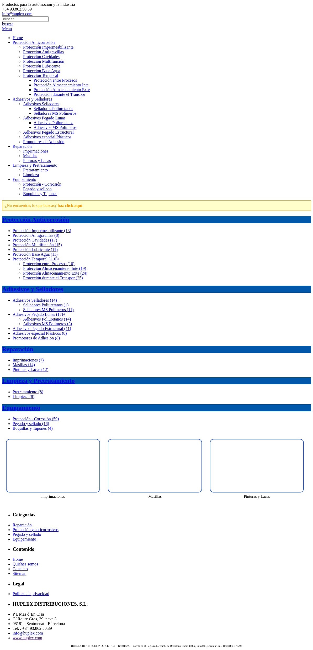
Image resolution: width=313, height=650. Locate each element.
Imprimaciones (35, 151)
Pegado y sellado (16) (31, 423)
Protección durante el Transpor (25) (53, 278)
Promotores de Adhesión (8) (36, 338)
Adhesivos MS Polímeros (55, 127)
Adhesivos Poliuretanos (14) (47, 319)
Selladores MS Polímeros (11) (48, 309)
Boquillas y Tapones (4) (33, 428)
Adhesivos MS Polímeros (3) (47, 324)
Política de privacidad (31, 593)
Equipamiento (24, 179)
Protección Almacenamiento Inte (61, 85)
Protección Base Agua (41, 71)
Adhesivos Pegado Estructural (48, 132)
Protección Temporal (40, 75)
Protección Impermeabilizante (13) (42, 230)
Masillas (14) (24, 365)
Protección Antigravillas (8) (36, 235)
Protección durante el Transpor (59, 94)
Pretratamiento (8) (28, 392)
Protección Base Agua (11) (35, 254)
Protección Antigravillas (43, 52)
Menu (7, 29)
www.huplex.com (27, 638)
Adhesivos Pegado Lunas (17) (39, 314)
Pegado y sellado (37, 189)
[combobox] (25, 19)
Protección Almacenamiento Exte (62, 89)
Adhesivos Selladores (41, 104)
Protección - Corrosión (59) (36, 419)
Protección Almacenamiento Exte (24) (55, 273)
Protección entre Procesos (55, 80)
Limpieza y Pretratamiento (35, 165)
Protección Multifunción (43, 61)
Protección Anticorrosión (34, 42)
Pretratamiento (35, 170)
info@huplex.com (17, 14)
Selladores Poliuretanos (53, 108)
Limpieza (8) (23, 396)
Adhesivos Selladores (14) (36, 300)
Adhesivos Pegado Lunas (44, 118)
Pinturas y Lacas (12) (30, 369)
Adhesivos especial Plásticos (47, 137)
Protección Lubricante (41, 66)
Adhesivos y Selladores (32, 99)
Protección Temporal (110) (36, 259)
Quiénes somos (25, 564)
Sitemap (19, 573)
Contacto (20, 569)
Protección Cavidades (41, 56)
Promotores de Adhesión (43, 141)
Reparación (22, 146)
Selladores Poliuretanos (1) (45, 305)
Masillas (30, 156)
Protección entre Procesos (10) (49, 263)
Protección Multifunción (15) (37, 245)
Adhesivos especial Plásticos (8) (40, 333)
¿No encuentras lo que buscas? (43, 205)
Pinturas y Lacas (37, 160)
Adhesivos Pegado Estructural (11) (42, 328)
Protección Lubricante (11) (35, 249)
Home (18, 37)
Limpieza (31, 174)
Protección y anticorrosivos (36, 529)
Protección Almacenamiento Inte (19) (54, 268)
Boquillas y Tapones (40, 193)
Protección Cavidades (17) (35, 240)
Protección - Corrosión (42, 184)
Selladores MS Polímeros (55, 113)
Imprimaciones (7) (28, 360)
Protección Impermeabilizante (48, 47)
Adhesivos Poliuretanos (53, 122)
